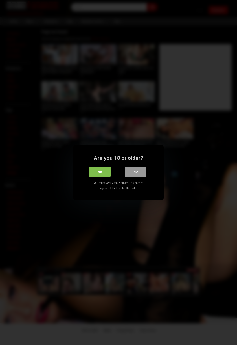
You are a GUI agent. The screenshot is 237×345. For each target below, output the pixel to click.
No (136, 171)
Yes (100, 171)
